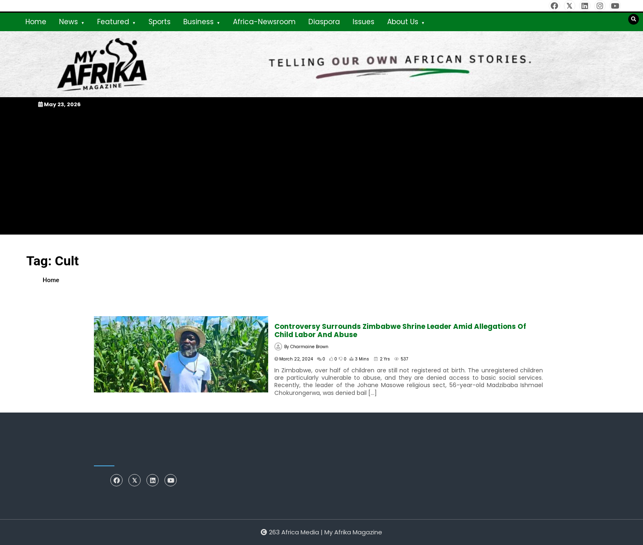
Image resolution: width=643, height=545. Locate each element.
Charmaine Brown (309, 347)
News (68, 22)
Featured (113, 22)
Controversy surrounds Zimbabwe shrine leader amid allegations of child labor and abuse (400, 331)
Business (198, 22)
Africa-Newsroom (264, 22)
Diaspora (324, 22)
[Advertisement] (321, 171)
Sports (159, 22)
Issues (363, 22)
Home (35, 22)
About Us (402, 22)
